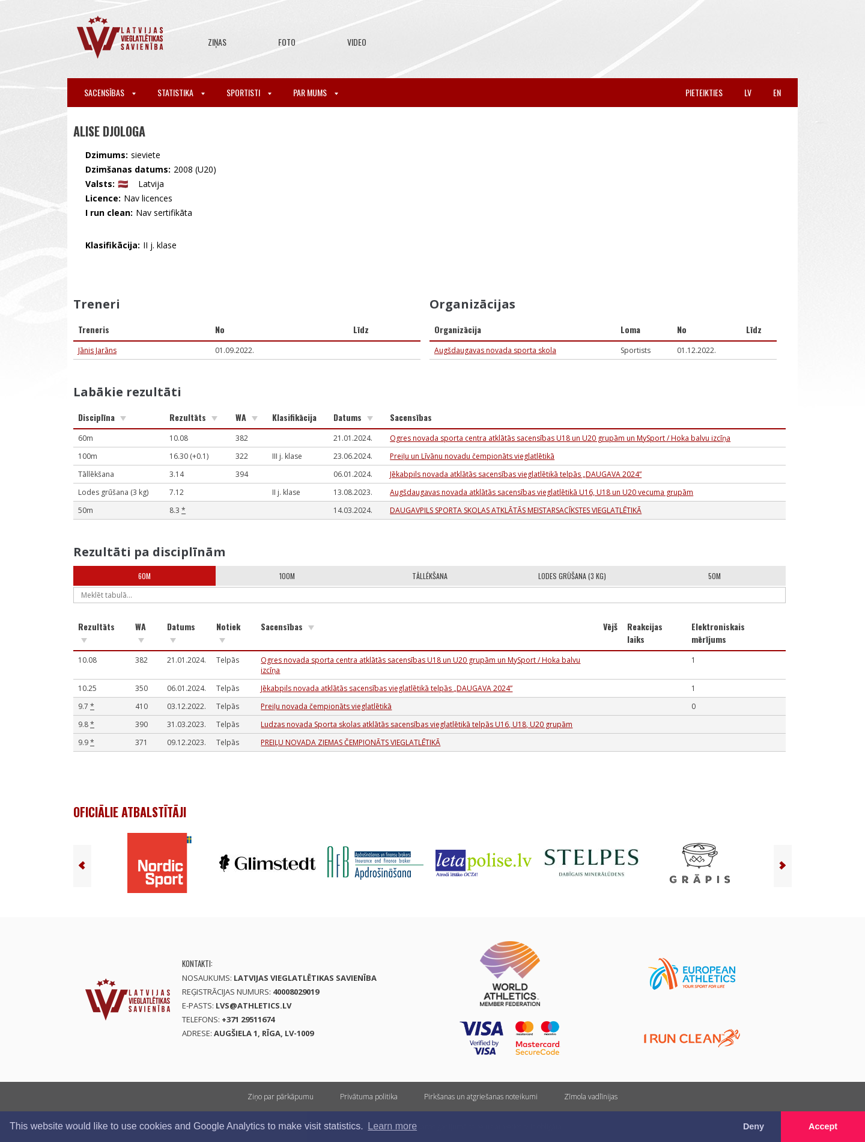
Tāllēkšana (430, 576)
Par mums (315, 92)
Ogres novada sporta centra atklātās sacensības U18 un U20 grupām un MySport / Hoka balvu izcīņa (560, 438)
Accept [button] (823, 1126)
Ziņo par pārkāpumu (280, 1096)
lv (747, 92)
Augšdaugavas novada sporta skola (495, 350)
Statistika (181, 92)
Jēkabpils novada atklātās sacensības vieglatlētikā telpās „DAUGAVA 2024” (516, 474)
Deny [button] (753, 1126)
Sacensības (110, 92)
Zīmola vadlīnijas (591, 1096)
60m (144, 576)
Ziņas (217, 41)
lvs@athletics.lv (253, 1005)
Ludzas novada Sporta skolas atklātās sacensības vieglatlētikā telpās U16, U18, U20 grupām (416, 724)
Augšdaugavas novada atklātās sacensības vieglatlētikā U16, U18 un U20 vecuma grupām (541, 492)
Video (356, 41)
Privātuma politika (369, 1096)
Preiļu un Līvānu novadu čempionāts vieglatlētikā (472, 456)
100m (287, 576)
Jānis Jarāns (97, 350)
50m (714, 576)
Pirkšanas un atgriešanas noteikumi (481, 1096)
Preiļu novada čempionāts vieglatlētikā (326, 706)
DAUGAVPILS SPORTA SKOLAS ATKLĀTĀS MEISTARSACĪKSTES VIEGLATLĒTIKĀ (516, 510)
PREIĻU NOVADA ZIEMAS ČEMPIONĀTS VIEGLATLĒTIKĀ (350, 742)
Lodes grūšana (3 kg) (572, 576)
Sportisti (249, 92)
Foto (287, 41)
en (777, 92)
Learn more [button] (392, 1126)
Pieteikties (704, 92)
